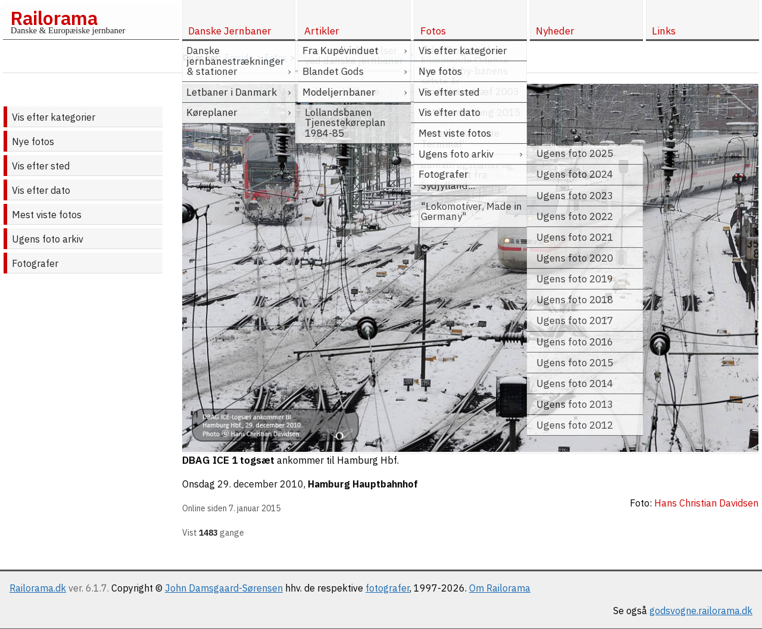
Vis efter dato (41, 190)
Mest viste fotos (47, 215)
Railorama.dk (38, 588)
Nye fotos (33, 141)
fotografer (388, 588)
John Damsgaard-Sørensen (224, 588)
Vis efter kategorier (53, 117)
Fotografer (35, 263)
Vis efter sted (41, 166)
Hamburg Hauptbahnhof (363, 484)
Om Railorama (499, 588)
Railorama (54, 18)
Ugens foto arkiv (47, 239)
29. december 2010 (260, 484)
